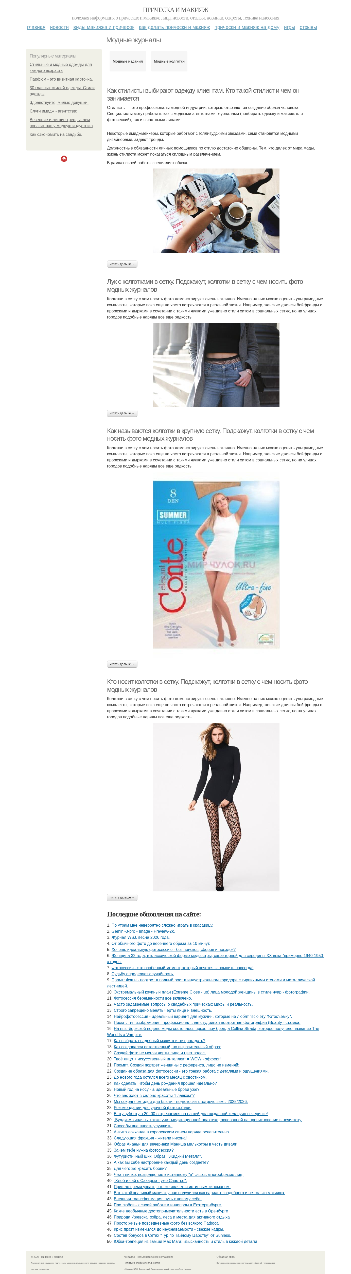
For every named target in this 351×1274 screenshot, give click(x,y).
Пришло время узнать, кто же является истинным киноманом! (172, 1187)
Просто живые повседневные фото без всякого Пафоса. (167, 1223)
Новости (59, 27)
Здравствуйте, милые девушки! (59, 102)
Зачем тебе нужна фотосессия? (144, 1150)
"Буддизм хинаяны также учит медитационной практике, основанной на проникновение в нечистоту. (208, 1120)
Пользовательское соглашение (155, 1257)
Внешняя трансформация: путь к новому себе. (158, 1199)
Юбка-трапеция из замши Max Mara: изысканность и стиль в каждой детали (185, 1241)
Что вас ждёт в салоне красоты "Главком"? (154, 1095)
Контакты (129, 1257)
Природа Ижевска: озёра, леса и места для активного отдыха (172, 1217)
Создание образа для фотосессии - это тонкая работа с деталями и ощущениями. (191, 1071)
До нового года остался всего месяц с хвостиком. (160, 1077)
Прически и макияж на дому (247, 27)
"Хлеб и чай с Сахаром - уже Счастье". (150, 1180)
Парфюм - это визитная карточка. (61, 79)
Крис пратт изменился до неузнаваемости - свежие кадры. (169, 1229)
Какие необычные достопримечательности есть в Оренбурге (171, 1211)
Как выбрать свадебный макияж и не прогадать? (159, 1041)
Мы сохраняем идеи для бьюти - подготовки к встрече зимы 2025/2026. (181, 1101)
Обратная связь (226, 1257)
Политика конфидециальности (142, 1263)
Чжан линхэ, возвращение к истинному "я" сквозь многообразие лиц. (178, 1174)
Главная (36, 27)
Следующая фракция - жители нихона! (150, 1138)
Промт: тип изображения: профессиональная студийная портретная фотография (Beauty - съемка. (207, 1022)
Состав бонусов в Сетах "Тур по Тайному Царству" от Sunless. (172, 1235)
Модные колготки (169, 61)
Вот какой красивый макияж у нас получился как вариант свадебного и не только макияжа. (199, 1193)
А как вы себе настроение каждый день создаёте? (161, 1162)
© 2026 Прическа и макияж (47, 1257)
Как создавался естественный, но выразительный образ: (167, 1047)
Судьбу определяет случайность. (143, 974)
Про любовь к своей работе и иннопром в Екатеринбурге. (168, 1205)
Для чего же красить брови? (140, 1168)
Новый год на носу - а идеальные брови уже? (157, 1089)
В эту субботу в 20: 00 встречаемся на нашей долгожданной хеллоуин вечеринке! (191, 1114)
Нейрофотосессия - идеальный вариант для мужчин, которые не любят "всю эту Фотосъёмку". (203, 1016)
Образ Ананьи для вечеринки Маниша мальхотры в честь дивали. (176, 1144)
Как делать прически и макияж (174, 27)
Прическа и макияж (175, 9)
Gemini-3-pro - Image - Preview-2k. (143, 931)
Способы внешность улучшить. (143, 1126)
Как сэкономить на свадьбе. (56, 134)
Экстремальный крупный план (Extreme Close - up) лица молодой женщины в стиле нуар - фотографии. (212, 992)
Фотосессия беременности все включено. (153, 998)
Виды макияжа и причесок (103, 27)
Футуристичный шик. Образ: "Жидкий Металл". (158, 1156)
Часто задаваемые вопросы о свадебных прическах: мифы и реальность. (183, 1004)
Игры (289, 27)
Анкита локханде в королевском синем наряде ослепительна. (172, 1132)
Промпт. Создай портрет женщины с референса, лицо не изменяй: (176, 1065)
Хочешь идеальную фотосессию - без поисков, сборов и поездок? (174, 949)
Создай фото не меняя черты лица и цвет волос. (160, 1053)
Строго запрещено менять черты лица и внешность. (163, 1010)
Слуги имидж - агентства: (53, 111)
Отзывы (308, 27)
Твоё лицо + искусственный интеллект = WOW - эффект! (167, 1059)
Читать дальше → (122, 264)
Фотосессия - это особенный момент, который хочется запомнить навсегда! (183, 968)
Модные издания (128, 61)
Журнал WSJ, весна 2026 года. (141, 937)
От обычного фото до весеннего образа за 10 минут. (161, 943)
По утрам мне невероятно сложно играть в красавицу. (162, 925)
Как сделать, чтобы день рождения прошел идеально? (165, 1083)
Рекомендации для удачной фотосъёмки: (152, 1108)
